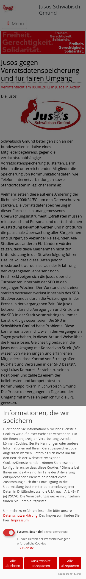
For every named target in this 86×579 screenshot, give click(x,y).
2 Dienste (25, 548)
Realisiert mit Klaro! (69, 573)
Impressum (20, 520)
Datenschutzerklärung (20, 515)
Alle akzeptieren (70, 563)
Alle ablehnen (13, 563)
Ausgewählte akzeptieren (41, 563)
